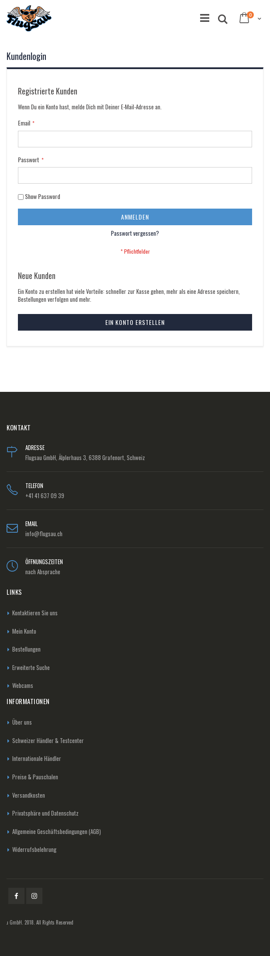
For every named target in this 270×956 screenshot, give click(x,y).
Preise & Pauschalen (35, 776)
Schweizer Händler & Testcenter (48, 740)
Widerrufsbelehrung (34, 849)
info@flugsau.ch (43, 533)
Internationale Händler (36, 758)
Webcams (22, 685)
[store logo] (29, 18)
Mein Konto (24, 631)
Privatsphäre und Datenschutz (45, 813)
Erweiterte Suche (31, 667)
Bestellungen (26, 649)
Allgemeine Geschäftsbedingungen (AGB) (56, 831)
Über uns (22, 722)
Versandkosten (28, 795)
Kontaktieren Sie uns (35, 612)
